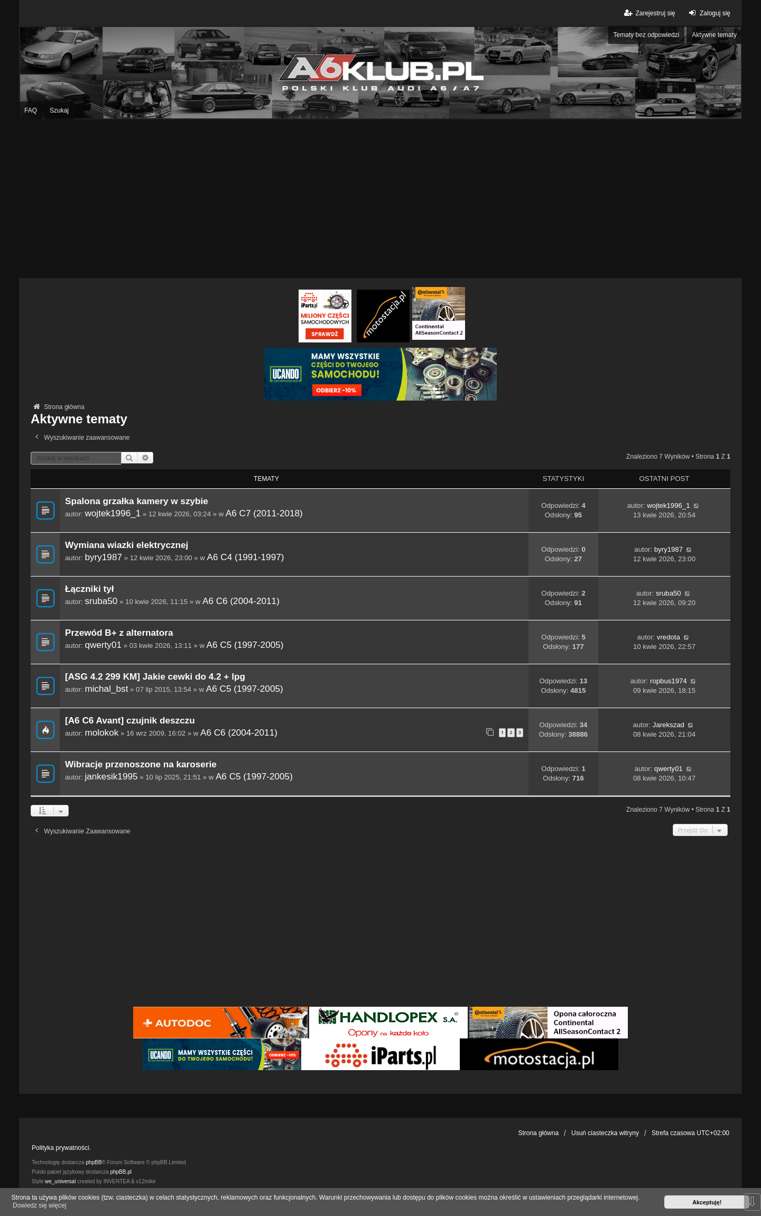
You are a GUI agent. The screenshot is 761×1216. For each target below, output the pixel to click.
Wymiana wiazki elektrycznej (126, 545)
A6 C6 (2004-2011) (241, 601)
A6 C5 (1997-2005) (245, 644)
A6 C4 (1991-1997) (245, 557)
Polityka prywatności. (61, 1148)
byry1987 (103, 557)
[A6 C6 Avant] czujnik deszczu (130, 721)
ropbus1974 (668, 681)
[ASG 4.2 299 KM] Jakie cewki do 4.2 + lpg (155, 677)
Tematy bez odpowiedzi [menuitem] (647, 35)
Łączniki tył (89, 589)
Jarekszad (668, 725)
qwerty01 (103, 644)
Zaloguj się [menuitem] (708, 13)
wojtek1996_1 (113, 513)
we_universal (60, 1181)
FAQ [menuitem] (30, 110)
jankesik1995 (111, 776)
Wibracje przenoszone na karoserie (141, 764)
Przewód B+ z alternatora (119, 633)
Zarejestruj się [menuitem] (648, 13)
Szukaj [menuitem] (59, 110)
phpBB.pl (121, 1172)
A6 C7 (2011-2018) (264, 513)
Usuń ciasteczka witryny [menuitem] (605, 1133)
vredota (668, 637)
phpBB (93, 1162)
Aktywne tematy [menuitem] (714, 35)
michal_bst (106, 688)
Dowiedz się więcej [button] (39, 1205)
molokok (101, 732)
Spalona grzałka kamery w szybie (136, 501)
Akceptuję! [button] (706, 1202)
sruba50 (101, 601)
